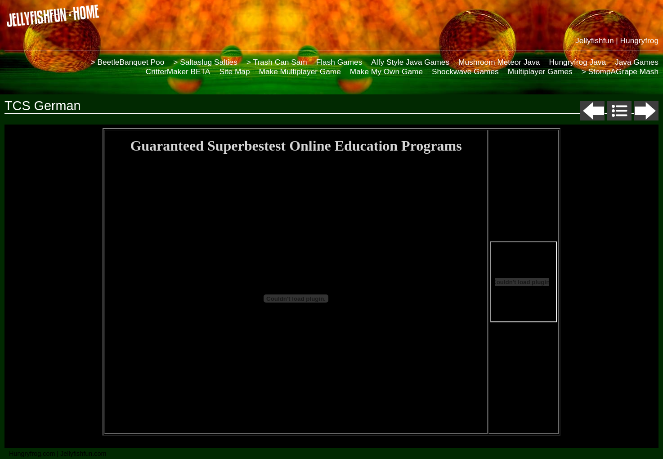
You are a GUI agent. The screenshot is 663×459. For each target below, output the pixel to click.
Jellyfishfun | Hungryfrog (617, 40)
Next (646, 110)
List (619, 110)
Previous (592, 110)
